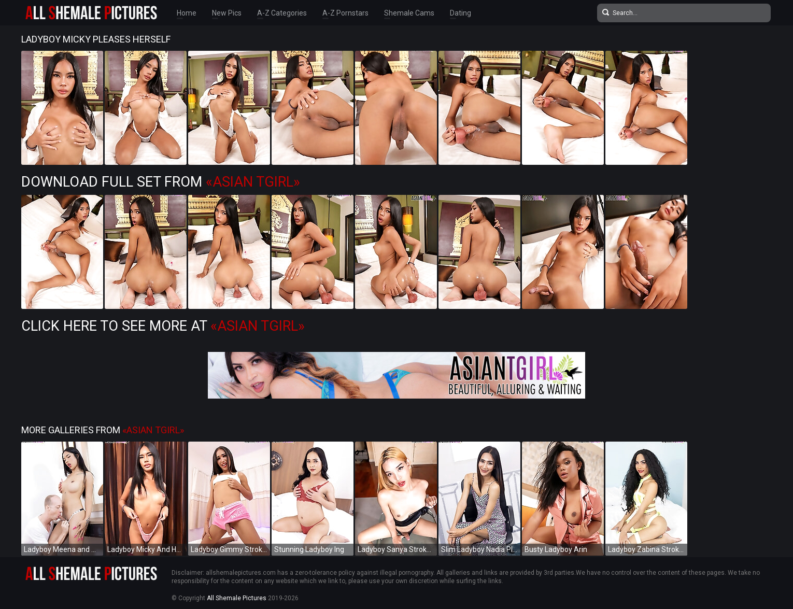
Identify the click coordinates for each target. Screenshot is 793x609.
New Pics (227, 13)
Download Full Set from (160, 182)
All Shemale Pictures (236, 598)
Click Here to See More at (163, 326)
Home (186, 13)
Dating (460, 13)
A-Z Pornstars (345, 13)
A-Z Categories (282, 13)
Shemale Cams (409, 13)
